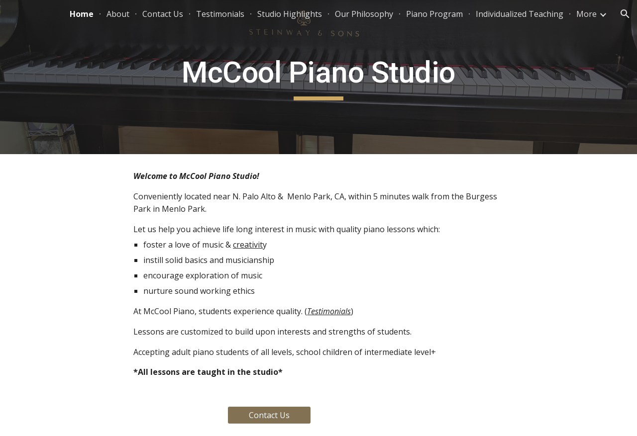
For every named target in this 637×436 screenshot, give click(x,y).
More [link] (586, 13)
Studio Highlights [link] (289, 13)
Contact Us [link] (162, 13)
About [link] (117, 13)
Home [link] (82, 13)
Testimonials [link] (220, 13)
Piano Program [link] (434, 13)
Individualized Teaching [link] (519, 13)
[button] (625, 14)
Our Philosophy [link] (364, 13)
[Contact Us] (269, 415)
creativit (248, 244)
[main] (318, 77)
